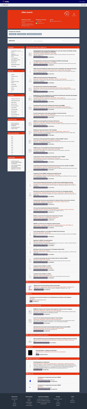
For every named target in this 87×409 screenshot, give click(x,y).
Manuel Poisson (14, 116)
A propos (29, 399)
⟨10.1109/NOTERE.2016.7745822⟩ (40, 177)
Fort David (48, 241)
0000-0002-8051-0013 (40, 23)
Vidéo (52, 347)
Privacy (12, 78)
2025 (12, 136)
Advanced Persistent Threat (15, 82)
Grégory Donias (64, 201)
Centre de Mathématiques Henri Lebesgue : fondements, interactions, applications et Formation (16, 167)
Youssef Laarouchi (62, 79)
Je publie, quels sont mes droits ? (43, 399)
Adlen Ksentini (13, 102)
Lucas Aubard (36, 53)
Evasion (12, 89)
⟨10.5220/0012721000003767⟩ (38, 81)
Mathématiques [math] (15, 64)
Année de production (15, 133)
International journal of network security (15, 128)
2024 (12, 138)
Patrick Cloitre (57, 201)
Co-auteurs (15, 95)
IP (11, 91)
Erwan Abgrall (58, 106)
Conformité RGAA (29, 405)
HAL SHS (58, 402)
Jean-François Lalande (62, 287)
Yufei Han (57, 79)
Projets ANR (15, 157)
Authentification (14, 86)
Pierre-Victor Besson (37, 70)
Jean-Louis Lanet (59, 122)
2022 (12, 142)
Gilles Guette (47, 53)
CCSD (72, 399)
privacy (29, 400)
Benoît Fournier (36, 114)
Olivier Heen (35, 232)
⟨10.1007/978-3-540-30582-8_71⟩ (49, 244)
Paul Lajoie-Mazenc (14, 105)
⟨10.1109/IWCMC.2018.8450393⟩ (45, 142)
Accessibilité (29, 403)
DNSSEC (12, 74)
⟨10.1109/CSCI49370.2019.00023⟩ (45, 133)
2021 (12, 143)
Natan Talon (35, 79)
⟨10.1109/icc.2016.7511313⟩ (38, 160)
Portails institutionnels (58, 399)
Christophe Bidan (14, 109)
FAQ (14, 400)
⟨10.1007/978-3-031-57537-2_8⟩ (41, 72)
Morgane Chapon (50, 201)
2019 (12, 145)
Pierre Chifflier (53, 53)
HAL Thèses (58, 403)
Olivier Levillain (60, 97)
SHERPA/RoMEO (43, 403)
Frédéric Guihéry (59, 87)
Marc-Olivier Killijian (67, 225)
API (14, 402)
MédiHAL (58, 405)
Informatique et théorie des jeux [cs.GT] (15, 60)
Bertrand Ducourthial (59, 328)
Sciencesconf (72, 402)
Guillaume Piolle (61, 70)
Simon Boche (36, 217)
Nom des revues (15, 119)
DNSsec (12, 88)
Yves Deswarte (44, 225)
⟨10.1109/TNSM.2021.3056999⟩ (61, 321)
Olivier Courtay (42, 267)
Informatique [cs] (14, 58)
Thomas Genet (48, 232)
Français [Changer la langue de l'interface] (83, 1)
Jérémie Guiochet (51, 225)
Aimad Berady (13, 112)
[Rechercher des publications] (63, 41)
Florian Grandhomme (15, 114)
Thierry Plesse (13, 107)
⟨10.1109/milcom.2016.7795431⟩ (39, 151)
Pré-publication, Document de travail (52, 335)
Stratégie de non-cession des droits (43, 402)
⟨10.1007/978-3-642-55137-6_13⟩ (61, 368)
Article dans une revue (52, 305)
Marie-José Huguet (59, 225)
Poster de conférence (52, 282)
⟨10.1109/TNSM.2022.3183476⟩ (52, 312)
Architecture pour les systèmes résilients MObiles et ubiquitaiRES (16, 162)
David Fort (48, 250)
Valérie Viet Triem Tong (15, 98)
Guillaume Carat (66, 131)
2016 (12, 149)
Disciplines (15, 47)
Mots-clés (15, 71)
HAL (58, 400)
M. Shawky (52, 328)
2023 (12, 140)
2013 (12, 154)
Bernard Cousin (14, 104)
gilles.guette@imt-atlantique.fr (56, 21)
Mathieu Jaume (43, 310)
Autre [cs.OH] (13, 62)
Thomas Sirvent (61, 183)
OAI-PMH (14, 403)
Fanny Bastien (63, 351)
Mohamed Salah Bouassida (38, 328)
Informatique (13, 66)
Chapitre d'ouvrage (52, 358)
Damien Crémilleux (67, 87)
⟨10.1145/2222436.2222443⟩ (58, 226)
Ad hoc (12, 79)
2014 (12, 152)
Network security (14, 76)
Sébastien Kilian (44, 287)
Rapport (52, 373)
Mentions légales (29, 402)
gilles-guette (39, 21)
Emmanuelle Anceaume (15, 100)
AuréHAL (14, 405)
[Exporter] (82, 5)
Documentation (14, 399)
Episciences (72, 400)
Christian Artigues (37, 225)
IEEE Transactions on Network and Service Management (15, 124)
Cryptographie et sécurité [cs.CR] (16, 51)
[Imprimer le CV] (85, 5)
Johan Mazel (41, 53)
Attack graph (13, 84)
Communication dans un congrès (52, 47)
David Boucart (43, 201)
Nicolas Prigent (14, 111)
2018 (12, 147)
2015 (12, 150)
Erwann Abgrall (68, 70)
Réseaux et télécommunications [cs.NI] (15, 55)
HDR (52, 293)
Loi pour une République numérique (43, 400)
